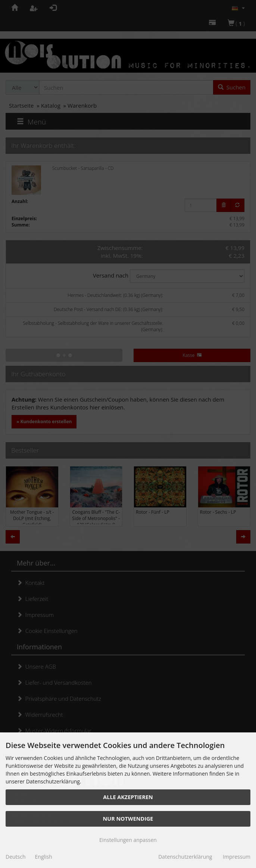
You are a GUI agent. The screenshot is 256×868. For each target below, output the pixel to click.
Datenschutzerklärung (185, 856)
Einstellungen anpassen (128, 839)
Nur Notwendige (128, 818)
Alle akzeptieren (128, 797)
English (43, 856)
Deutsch (16, 856)
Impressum (236, 856)
